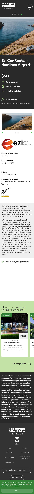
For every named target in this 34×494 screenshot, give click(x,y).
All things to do (22, 364)
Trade (9, 448)
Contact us (25, 452)
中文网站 (15, 478)
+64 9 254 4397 (10, 86)
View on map (9, 99)
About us (9, 452)
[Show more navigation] (21, 14)
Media (25, 448)
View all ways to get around (15, 262)
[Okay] (17, 491)
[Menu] (30, 7)
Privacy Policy (9, 457)
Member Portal (9, 462)
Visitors (15, 14)
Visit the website (11, 91)
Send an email (9, 82)
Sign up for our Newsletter (15, 470)
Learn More (17, 486)
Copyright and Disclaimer (25, 457)
